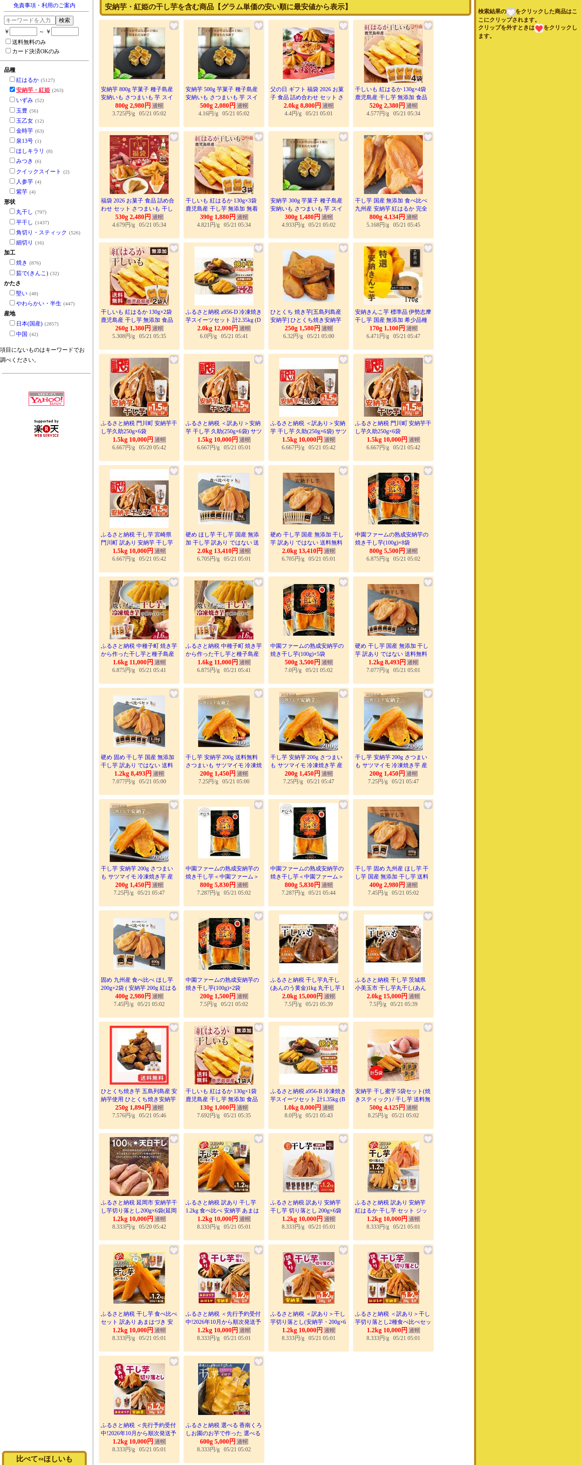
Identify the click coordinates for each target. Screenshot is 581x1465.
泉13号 (24, 141)
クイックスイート (38, 172)
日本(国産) (29, 324)
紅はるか (27, 80)
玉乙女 (24, 121)
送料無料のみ (26, 42)
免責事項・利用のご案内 (44, 5)
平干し (24, 222)
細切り (24, 243)
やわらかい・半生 (38, 304)
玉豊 (21, 111)
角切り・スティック (41, 233)
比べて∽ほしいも (44, 1459)
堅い (21, 293)
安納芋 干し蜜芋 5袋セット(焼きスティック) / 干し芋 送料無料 (393, 1099)
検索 (64, 20)
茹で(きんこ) (32, 273)
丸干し (24, 212)
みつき (24, 161)
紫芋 (21, 192)
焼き (21, 263)
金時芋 (24, 131)
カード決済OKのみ (33, 51)
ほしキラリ (30, 151)
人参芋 (24, 182)
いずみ (24, 100)
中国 (21, 334)
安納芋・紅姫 (33, 90)
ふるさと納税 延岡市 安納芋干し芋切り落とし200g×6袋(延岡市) (139, 1210)
